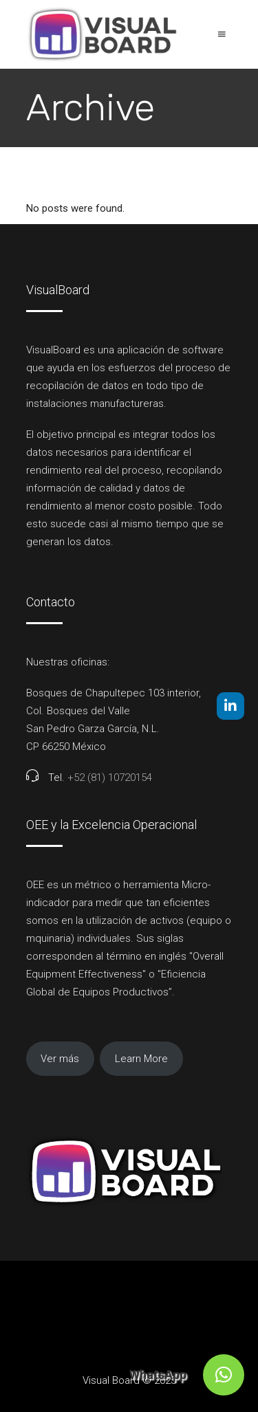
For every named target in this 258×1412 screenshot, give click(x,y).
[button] (223, 1375)
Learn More (141, 1058)
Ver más (60, 1058)
